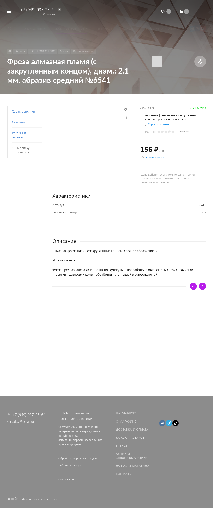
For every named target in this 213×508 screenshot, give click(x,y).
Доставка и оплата (132, 429)
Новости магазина (132, 466)
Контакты (124, 474)
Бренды (122, 445)
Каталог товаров (130, 437)
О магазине (126, 421)
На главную (126, 413)
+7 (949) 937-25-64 (38, 9)
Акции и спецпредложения (132, 455)
